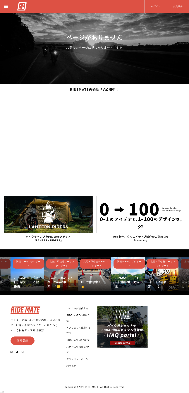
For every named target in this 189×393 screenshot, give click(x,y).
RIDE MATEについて (78, 339)
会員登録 (178, 6)
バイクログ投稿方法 (77, 308)
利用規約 (71, 365)
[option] (27, 273)
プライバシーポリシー (78, 358)
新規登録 (22, 339)
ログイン (156, 6)
